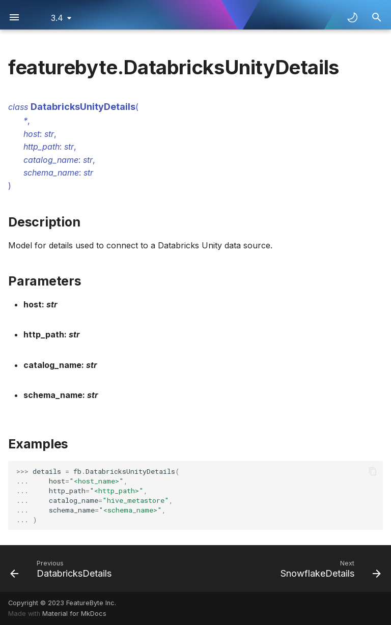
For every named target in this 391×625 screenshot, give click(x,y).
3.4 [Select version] (57, 18)
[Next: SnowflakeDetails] (329, 568)
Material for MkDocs (74, 613)
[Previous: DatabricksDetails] (62, 568)
